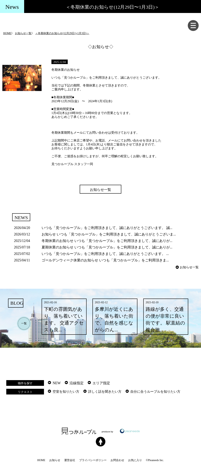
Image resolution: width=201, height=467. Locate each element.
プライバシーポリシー (93, 460)
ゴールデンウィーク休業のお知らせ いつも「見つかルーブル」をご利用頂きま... (105, 260)
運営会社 (69, 460)
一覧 (24, 323)
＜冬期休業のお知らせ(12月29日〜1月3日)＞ (62, 33)
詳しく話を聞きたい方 (105, 391)
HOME (7, 33)
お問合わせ (117, 460)
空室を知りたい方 (66, 391)
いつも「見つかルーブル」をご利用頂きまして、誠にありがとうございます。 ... (105, 254)
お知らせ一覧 (23, 33)
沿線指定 (76, 383)
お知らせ (54, 460)
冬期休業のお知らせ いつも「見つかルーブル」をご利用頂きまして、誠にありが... (107, 241)
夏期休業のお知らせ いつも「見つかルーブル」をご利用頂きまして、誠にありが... (107, 247)
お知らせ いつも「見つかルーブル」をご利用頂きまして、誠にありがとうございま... (109, 234)
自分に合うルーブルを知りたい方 (155, 391)
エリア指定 (101, 383)
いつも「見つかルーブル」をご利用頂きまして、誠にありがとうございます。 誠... (107, 228)
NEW (57, 383)
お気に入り (135, 460)
